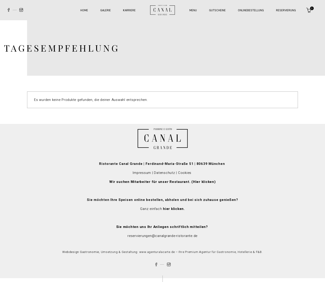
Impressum (141, 172)
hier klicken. (174, 208)
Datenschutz (164, 172)
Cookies (185, 172)
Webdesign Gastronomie (80, 252)
